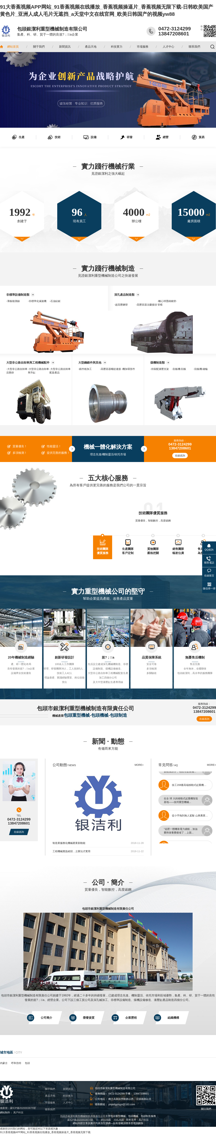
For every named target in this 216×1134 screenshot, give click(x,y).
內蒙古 (4, 1063)
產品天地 (50, 1095)
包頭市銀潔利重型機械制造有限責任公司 (108, 908)
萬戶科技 (18, 1112)
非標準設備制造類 (17, 294)
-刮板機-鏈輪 (201, 369)
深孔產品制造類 (124, 294)
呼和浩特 (16, 1063)
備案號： (5, 1108)
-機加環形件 (128, 369)
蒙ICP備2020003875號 (23, 1108)
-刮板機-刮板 (179, 369)
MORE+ (139, 764)
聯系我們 (50, 1109)
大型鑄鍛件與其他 (89, 362)
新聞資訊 (68, 1088)
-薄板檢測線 (13, 301)
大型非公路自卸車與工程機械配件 (28, 362)
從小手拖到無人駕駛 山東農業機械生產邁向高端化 (194, 817)
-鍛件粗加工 (85, 369)
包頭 (27, 1063)
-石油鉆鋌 (55, 301)
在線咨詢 (180, 455)
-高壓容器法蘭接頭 (146, 304)
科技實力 (68, 1095)
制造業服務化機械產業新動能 (69, 843)
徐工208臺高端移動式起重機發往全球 (193, 786)
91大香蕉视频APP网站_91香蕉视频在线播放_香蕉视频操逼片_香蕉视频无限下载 (45, 1132)
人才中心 (68, 1102)
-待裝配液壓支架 (159, 369)
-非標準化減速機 (37, 301)
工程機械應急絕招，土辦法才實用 (71, 851)
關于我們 (50, 1088)
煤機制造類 (157, 362)
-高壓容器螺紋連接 (110, 369)
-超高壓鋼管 (121, 304)
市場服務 (50, 1102)
